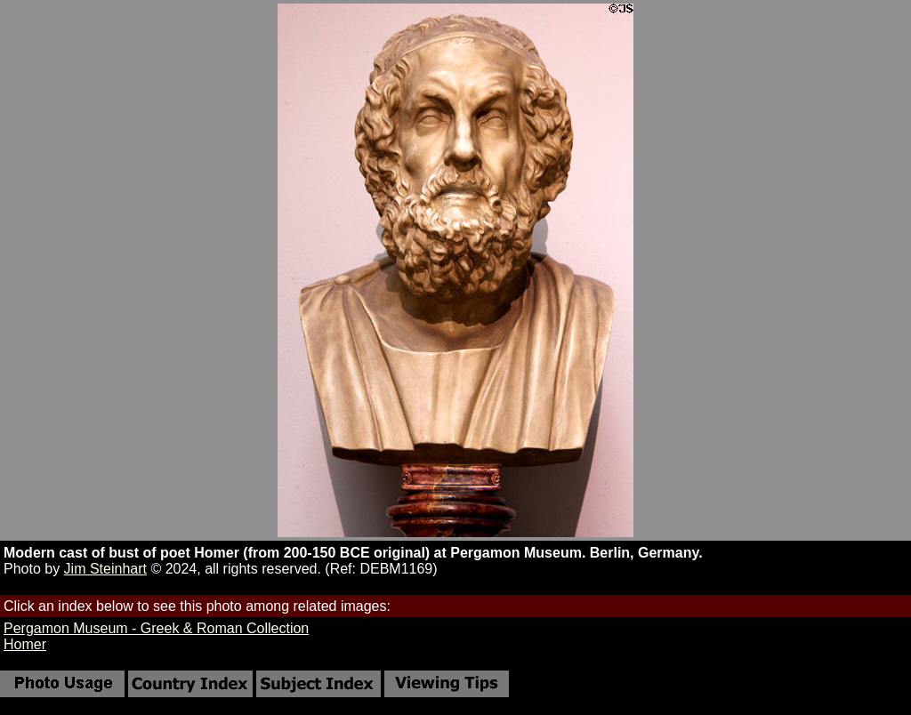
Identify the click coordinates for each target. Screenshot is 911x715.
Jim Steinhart (105, 568)
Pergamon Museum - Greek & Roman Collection (156, 628)
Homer (25, 644)
